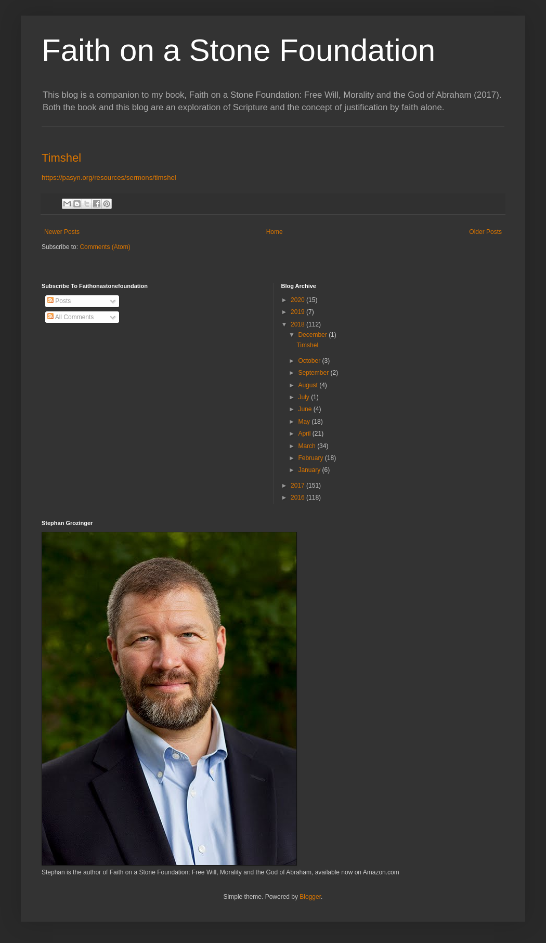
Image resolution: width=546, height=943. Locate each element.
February (311, 458)
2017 (298, 485)
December (313, 334)
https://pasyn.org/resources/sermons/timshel (109, 177)
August (308, 385)
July (304, 397)
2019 (298, 312)
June (305, 409)
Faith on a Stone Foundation (238, 50)
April (305, 433)
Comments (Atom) (105, 247)
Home (274, 231)
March (307, 446)
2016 (298, 497)
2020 (298, 300)
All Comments (70, 317)
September (314, 372)
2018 (298, 324)
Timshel (61, 157)
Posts (59, 301)
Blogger (310, 896)
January (310, 470)
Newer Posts (62, 231)
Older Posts (485, 231)
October (310, 360)
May (304, 421)
